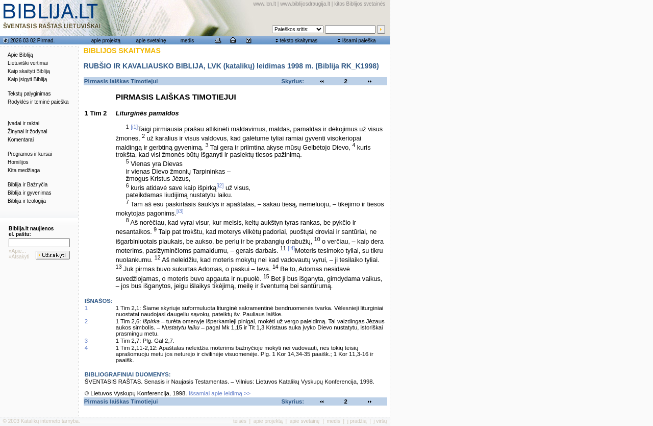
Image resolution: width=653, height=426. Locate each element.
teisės (239, 421)
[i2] (219, 185)
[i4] (291, 248)
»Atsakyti (19, 256)
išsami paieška (359, 40)
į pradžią (357, 421)
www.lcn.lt (265, 4)
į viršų (380, 421)
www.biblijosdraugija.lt (305, 4)
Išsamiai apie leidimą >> (220, 393)
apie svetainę (151, 40)
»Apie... (17, 251)
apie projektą (105, 40)
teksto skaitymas (298, 40)
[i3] (180, 211)
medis (187, 40)
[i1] (134, 127)
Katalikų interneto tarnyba (50, 421)
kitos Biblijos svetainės (359, 4)
